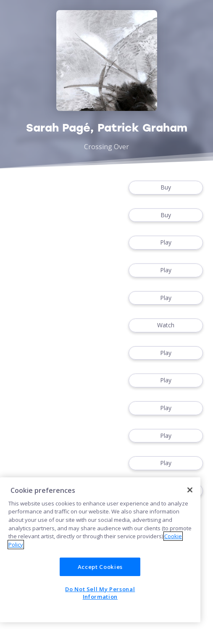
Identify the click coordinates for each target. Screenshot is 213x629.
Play (165, 242)
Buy (165, 187)
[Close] (190, 490)
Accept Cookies (100, 567)
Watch (165, 325)
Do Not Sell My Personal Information (100, 592)
